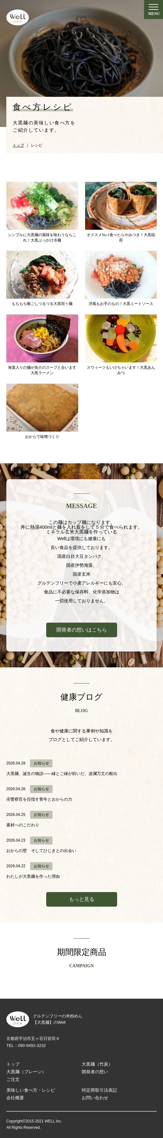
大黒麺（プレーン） (26, 1071)
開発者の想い (95, 1071)
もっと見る (81, 899)
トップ (13, 1064)
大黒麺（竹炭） (97, 1064)
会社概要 (15, 1097)
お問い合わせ (95, 1097)
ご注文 (13, 1079)
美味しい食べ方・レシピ (30, 1090)
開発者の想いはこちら (81, 629)
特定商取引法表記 (99, 1090)
